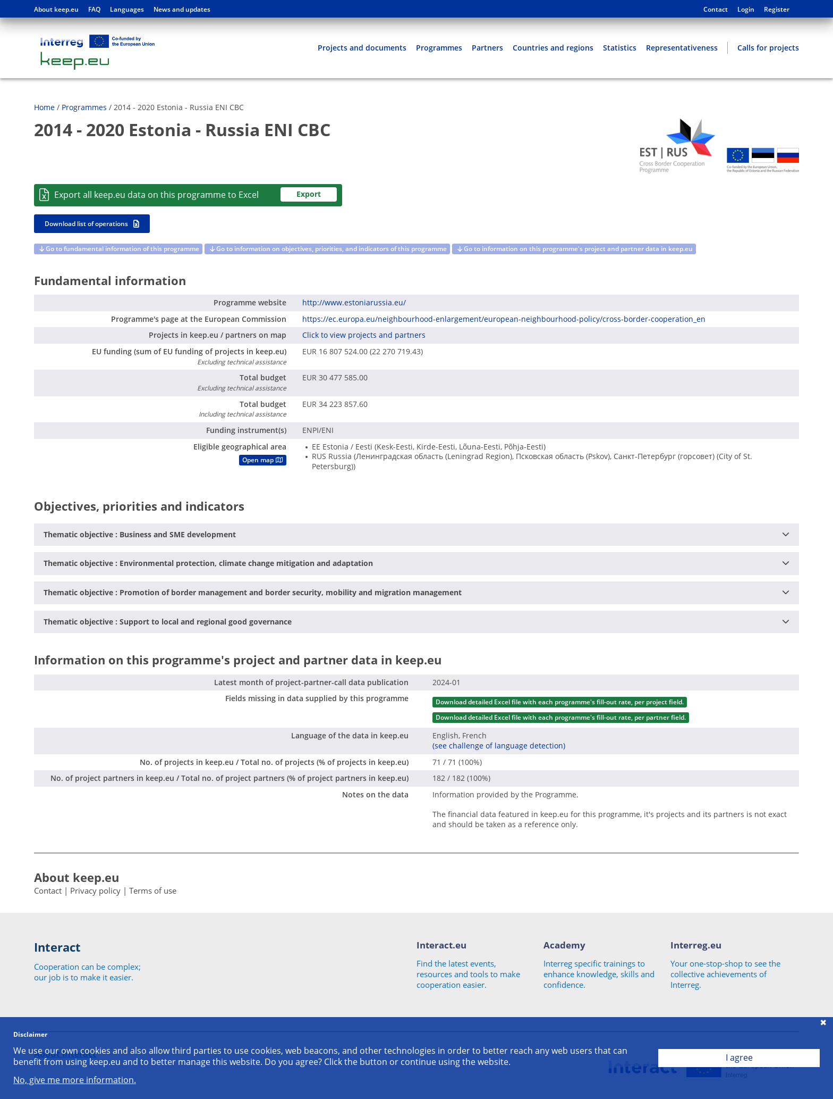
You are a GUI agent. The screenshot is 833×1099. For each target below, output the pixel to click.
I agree (739, 1057)
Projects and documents (362, 48)
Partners (487, 48)
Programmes (439, 48)
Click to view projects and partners (364, 335)
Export (308, 194)
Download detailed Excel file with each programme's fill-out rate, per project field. (560, 701)
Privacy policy (95, 890)
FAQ (94, 9)
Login (745, 9)
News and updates (182, 9)
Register (776, 9)
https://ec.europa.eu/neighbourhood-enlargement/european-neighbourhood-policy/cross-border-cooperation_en (504, 319)
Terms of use (152, 890)
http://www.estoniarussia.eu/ (354, 302)
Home (44, 107)
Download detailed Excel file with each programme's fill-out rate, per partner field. (561, 717)
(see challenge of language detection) (498, 745)
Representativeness (682, 48)
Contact (715, 9)
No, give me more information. (74, 1080)
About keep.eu (56, 9)
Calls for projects (768, 48)
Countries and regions (553, 48)
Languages (127, 9)
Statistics (619, 48)
